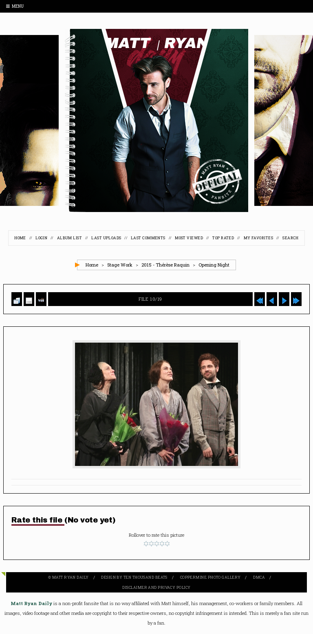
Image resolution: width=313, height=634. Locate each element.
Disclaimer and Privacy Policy (156, 587)
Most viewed (189, 238)
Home (20, 238)
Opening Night (213, 265)
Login (41, 238)
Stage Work (119, 265)
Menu (15, 6)
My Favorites (258, 238)
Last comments (148, 238)
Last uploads (106, 238)
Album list (69, 238)
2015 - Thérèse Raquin (165, 265)
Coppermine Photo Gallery (210, 577)
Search (290, 238)
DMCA (259, 577)
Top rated (223, 238)
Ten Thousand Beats (145, 577)
